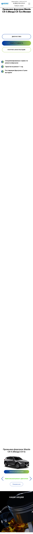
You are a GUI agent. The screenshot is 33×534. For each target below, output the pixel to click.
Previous (2, 479)
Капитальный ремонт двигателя (16, 478)
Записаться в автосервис (16, 471)
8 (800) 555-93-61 (19, 3)
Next (30, 479)
